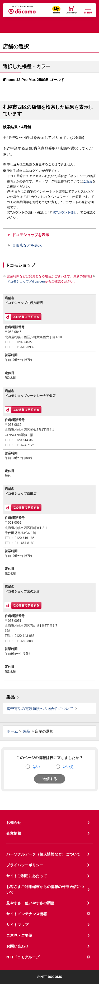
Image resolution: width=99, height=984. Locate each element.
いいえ (68, 767)
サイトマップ (17, 925)
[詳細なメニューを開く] (88, 10)
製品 (10, 697)
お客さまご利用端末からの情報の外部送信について (45, 889)
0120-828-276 (24, 342)
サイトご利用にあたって (26, 876)
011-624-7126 (24, 445)
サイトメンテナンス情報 (48, 914)
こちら (87, 181)
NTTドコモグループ (48, 957)
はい (36, 767)
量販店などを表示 (27, 245)
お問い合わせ (17, 946)
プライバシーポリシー (24, 865)
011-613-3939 (24, 347)
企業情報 (13, 833)
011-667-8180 (24, 543)
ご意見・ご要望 (19, 935)
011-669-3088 (24, 641)
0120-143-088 (24, 636)
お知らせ (13, 822)
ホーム (12, 731)
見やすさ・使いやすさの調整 (30, 903)
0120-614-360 (24, 440)
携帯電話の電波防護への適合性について (40, 708)
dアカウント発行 (63, 212)
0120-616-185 (24, 538)
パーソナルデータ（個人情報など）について (43, 854)
